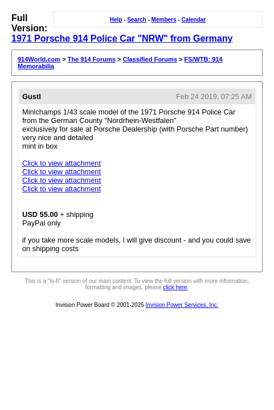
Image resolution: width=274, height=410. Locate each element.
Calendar (193, 20)
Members (164, 20)
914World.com (39, 59)
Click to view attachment (61, 163)
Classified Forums (149, 59)
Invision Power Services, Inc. (182, 305)
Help (116, 20)
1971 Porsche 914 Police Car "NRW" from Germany (121, 38)
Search (136, 20)
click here (175, 287)
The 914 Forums (92, 59)
